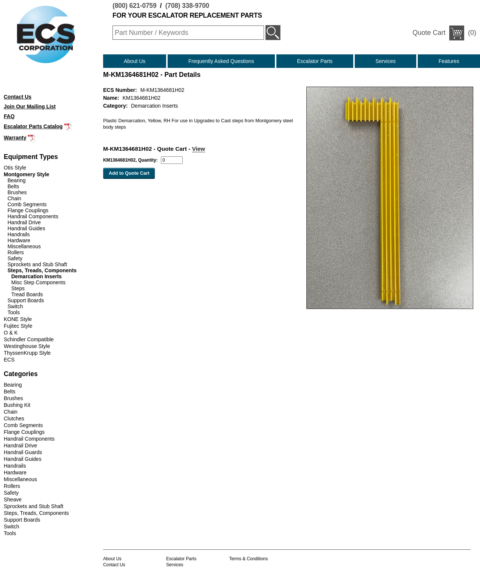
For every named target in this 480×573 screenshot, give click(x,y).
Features (449, 61)
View (198, 149)
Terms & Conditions (248, 558)
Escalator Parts (315, 61)
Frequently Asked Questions (221, 61)
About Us (135, 61)
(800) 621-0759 (134, 5)
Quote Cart (429, 32)
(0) (444, 33)
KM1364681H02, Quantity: (130, 160)
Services (385, 61)
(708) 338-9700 (187, 5)
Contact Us (114, 564)
